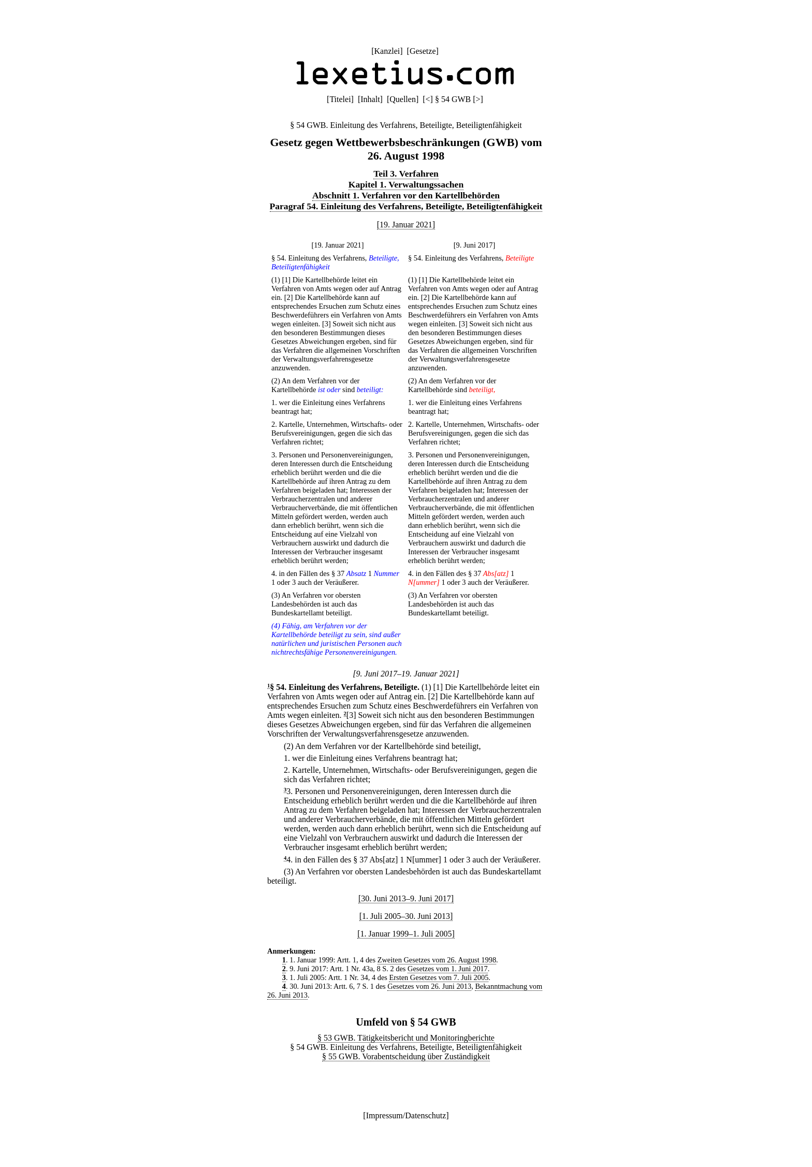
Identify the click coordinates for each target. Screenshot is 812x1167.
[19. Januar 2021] (406, 224)
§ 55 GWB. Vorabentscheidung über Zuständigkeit (406, 1056)
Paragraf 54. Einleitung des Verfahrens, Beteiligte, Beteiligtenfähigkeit (406, 206)
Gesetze (423, 51)
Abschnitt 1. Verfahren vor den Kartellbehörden (406, 195)
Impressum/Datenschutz (406, 1115)
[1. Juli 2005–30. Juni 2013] (406, 916)
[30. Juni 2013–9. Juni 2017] (406, 898)
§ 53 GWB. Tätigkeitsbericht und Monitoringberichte (406, 1037)
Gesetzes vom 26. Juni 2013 (429, 986)
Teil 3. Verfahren (406, 173)
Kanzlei (387, 51)
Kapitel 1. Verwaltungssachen (406, 184)
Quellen (402, 99)
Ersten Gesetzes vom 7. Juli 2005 (438, 977)
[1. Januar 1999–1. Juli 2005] (406, 933)
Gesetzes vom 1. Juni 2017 (448, 968)
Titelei (340, 99)
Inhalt (370, 99)
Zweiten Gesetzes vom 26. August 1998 (437, 960)
